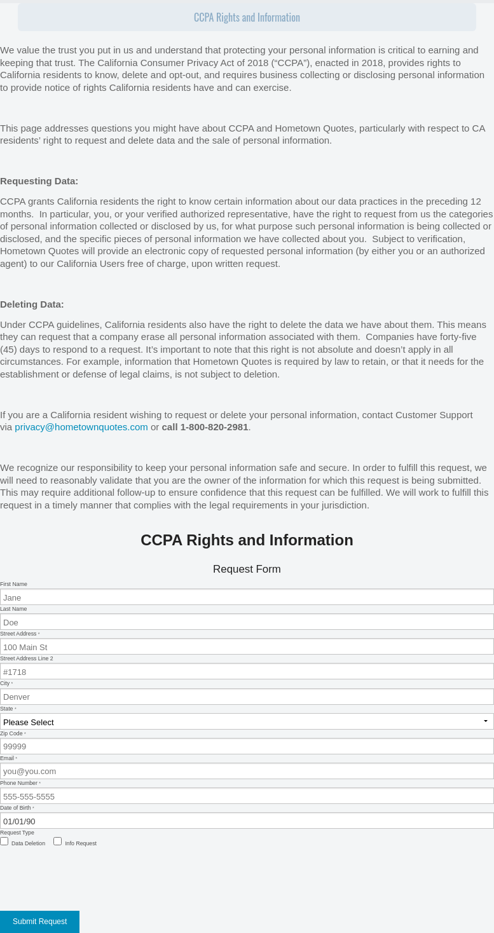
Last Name (247, 618)
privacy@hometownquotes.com (81, 426)
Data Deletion (28, 843)
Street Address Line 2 (247, 667)
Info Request (81, 843)
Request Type (17, 832)
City (247, 692)
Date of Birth (247, 817)
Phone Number (247, 792)
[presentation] (96, 876)
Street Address (247, 642)
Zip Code (247, 742)
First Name (247, 593)
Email (247, 767)
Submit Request (40, 921)
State (247, 717)
